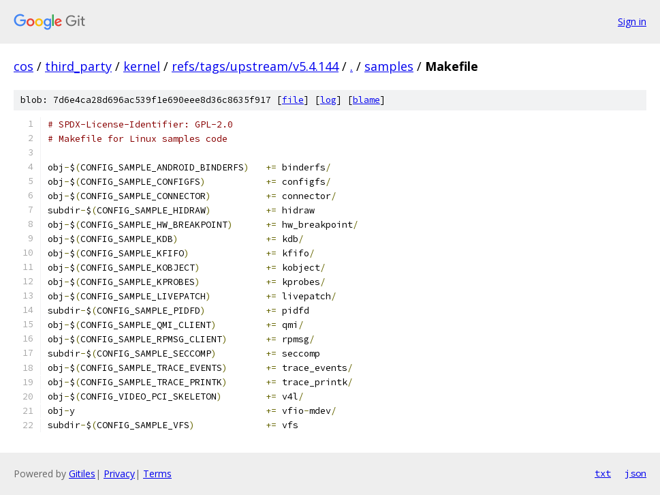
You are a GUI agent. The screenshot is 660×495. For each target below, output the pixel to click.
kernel (141, 66)
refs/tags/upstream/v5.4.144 (255, 66)
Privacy (119, 473)
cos (23, 66)
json (635, 473)
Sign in (632, 21)
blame (366, 100)
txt (603, 473)
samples (388, 66)
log (328, 100)
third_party (78, 66)
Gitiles (82, 473)
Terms (157, 473)
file (293, 100)
